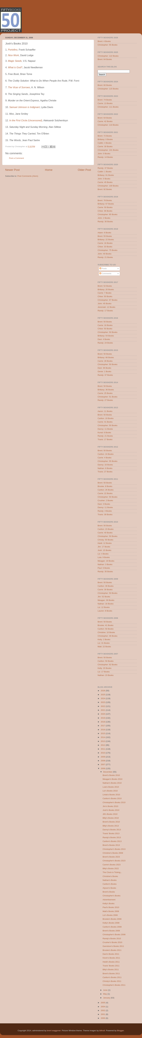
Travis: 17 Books (105, 439)
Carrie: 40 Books (105, 533)
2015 (103, 733)
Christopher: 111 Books (108, 107)
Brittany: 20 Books (106, 289)
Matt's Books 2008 (111, 911)
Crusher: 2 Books (105, 500)
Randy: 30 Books (105, 221)
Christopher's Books (111, 896)
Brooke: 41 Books (105, 625)
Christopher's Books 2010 (114, 802)
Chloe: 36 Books (105, 211)
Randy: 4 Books (105, 511)
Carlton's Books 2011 (112, 977)
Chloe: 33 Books (105, 247)
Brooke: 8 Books (105, 486)
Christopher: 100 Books (108, 186)
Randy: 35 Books (105, 571)
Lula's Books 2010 (111, 787)
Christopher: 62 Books (107, 664)
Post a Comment (16, 158)
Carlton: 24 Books (105, 454)
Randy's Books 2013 (112, 837)
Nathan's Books (110, 880)
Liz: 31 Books (104, 643)
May (105, 994)
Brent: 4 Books (104, 41)
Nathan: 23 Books (105, 675)
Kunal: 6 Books (104, 432)
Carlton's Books (110, 884)
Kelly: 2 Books (104, 639)
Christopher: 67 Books (107, 300)
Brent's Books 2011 (111, 973)
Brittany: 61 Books (106, 175)
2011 (103, 749)
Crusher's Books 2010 (112, 942)
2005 (103, 1003)
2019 (103, 718)
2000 (103, 1018)
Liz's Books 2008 (110, 915)
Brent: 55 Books (105, 236)
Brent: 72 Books (105, 136)
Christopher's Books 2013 (114, 849)
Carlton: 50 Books (105, 629)
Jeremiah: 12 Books (106, 307)
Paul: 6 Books (104, 568)
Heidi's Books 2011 (111, 962)
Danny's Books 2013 (112, 830)
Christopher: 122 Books (108, 56)
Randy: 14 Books (105, 157)
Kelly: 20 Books (104, 668)
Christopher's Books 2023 (114, 861)
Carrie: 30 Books (105, 146)
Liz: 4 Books (103, 554)
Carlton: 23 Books (105, 529)
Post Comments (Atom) (27, 176)
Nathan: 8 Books (105, 468)
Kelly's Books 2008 (111, 923)
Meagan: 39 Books (106, 600)
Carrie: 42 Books (105, 121)
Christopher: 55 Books (107, 45)
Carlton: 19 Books (105, 418)
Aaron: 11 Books (105, 411)
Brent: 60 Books (105, 85)
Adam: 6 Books (104, 233)
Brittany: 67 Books (106, 204)
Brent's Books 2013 (111, 845)
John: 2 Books (104, 218)
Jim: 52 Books (104, 597)
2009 (103, 757)
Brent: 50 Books (105, 322)
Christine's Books (110, 876)
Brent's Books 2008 (111, 931)
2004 (103, 1006)
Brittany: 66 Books (106, 357)
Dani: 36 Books (104, 368)
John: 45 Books (104, 303)
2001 (103, 1014)
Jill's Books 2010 (110, 814)
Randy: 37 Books (105, 168)
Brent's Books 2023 (111, 857)
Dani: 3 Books (104, 504)
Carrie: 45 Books (105, 182)
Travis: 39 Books (105, 514)
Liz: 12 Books (104, 607)
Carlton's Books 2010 (112, 798)
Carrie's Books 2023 (112, 865)
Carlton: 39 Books (105, 586)
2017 (103, 726)
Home (48, 169)
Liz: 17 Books (104, 672)
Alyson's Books (109, 888)
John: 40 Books (104, 254)
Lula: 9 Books (104, 557)
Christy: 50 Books (105, 540)
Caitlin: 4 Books (105, 143)
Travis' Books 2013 (111, 833)
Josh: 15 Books (104, 550)
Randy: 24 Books (105, 343)
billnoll (102, 1030)
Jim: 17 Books (104, 547)
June (105, 990)
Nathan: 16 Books (105, 604)
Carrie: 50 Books (105, 207)
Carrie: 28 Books (105, 361)
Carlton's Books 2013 (112, 841)
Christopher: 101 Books (108, 150)
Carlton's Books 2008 (112, 927)
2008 (103, 761)
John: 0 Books (104, 153)
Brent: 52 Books (105, 286)
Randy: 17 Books (105, 311)
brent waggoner (54, 1030)
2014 (103, 737)
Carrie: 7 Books (104, 293)
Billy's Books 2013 (111, 826)
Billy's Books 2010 (111, 818)
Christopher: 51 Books (107, 397)
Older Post (84, 169)
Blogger (120, 1030)
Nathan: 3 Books (105, 564)
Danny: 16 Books (105, 465)
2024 (103, 698)
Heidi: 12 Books (105, 543)
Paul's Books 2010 (111, 907)
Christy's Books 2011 (112, 981)
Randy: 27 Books (105, 400)
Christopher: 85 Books (107, 214)
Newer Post (12, 169)
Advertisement (109, 900)
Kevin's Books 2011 (111, 958)
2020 (103, 714)
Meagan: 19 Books (106, 561)
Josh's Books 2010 (111, 810)
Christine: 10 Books (106, 632)
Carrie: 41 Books (105, 422)
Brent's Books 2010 (111, 775)
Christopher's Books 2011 (114, 985)
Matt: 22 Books (104, 646)
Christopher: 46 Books (107, 636)
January (107, 998)
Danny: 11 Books (105, 429)
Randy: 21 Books (105, 257)
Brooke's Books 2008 (112, 919)
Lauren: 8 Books (105, 611)
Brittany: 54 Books (106, 336)
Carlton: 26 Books (105, 490)
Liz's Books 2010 (110, 791)
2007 (103, 764)
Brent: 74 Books (105, 100)
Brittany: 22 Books (106, 239)
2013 (103, 741)
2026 (103, 690)
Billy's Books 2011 (111, 969)
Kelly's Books (108, 903)
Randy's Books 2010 (112, 938)
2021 (103, 710)
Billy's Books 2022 (111, 868)
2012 (103, 745)
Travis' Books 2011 (111, 966)
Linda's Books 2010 (111, 794)
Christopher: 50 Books (107, 332)
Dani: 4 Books (104, 339)
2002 (103, 1010)
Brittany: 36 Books (106, 390)
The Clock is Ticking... (112, 872)
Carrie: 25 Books (105, 393)
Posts (103, 268)
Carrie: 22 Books (105, 493)
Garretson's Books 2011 (113, 946)
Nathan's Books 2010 (112, 783)
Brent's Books (109, 892)
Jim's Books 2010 (110, 806)
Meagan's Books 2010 (112, 779)
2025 (103, 694)
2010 (103, 753)
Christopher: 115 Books (108, 89)
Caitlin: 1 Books (105, 171)
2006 (103, 768)
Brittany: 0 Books (105, 139)
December (108, 772)
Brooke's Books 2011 (112, 950)
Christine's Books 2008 (113, 853)
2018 (103, 722)
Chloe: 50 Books (105, 296)
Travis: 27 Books (105, 472)
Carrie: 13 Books (105, 103)
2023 (103, 702)
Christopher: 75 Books (107, 250)
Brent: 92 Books (105, 189)
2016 (103, 729)
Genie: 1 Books (104, 371)
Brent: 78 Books (105, 200)
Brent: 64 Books (105, 59)
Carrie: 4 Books (104, 458)
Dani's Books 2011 (111, 954)
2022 (103, 706)
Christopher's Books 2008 (114, 934)
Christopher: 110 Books (108, 125)
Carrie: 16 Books (105, 243)
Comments (105, 273)
